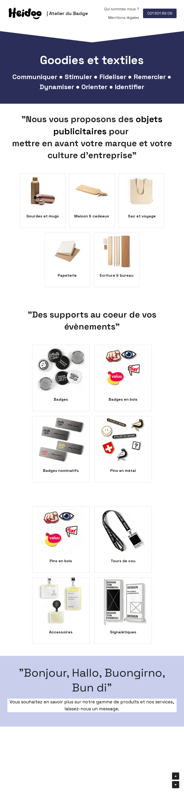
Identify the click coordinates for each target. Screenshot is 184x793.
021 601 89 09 (159, 13)
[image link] (25, 13)
